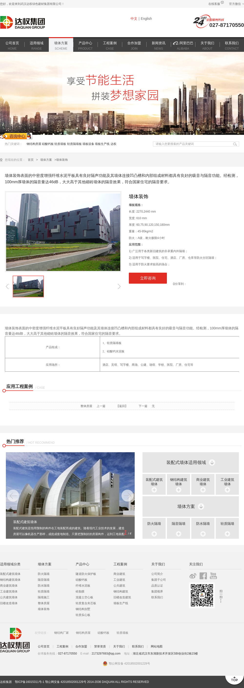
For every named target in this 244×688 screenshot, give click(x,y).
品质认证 (157, 585)
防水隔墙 (203, 524)
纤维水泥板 (83, 585)
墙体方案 (46, 159)
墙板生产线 (102, 144)
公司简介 (157, 574)
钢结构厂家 (61, 632)
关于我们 (119, 646)
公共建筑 (119, 585)
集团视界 (157, 591)
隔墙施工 (44, 597)
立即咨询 (148, 278)
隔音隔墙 (178, 524)
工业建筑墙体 (9, 591)
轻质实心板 (83, 615)
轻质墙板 (60, 144)
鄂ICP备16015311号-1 (29, 682)
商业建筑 (119, 574)
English (146, 19)
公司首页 (44, 646)
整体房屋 (86, 406)
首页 (31, 159)
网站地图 (157, 646)
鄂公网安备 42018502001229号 (65, 682)
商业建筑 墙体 (203, 482)
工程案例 (62, 646)
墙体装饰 (44, 609)
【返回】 (122, 406)
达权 (113, 144)
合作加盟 (81, 646)
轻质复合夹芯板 (86, 603)
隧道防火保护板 (86, 574)
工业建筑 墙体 (227, 482)
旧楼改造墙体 (9, 603)
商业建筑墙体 (9, 585)
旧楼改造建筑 (122, 597)
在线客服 (214, 4)
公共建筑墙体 (9, 597)
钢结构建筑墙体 (10, 579)
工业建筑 (119, 579)
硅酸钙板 (48, 144)
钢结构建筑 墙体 (178, 482)
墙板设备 (88, 144)
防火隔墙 (154, 524)
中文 (134, 19)
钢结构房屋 (34, 144)
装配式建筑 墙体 (154, 482)
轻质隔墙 (227, 524)
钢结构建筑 (120, 591)
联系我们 (157, 597)
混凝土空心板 (84, 597)
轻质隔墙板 (74, 144)
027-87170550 (226, 25)
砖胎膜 (80, 591)
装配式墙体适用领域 (186, 462)
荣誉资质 (100, 646)
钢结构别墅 (83, 609)
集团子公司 (158, 579)
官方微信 (235, 4)
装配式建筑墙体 (10, 574)
